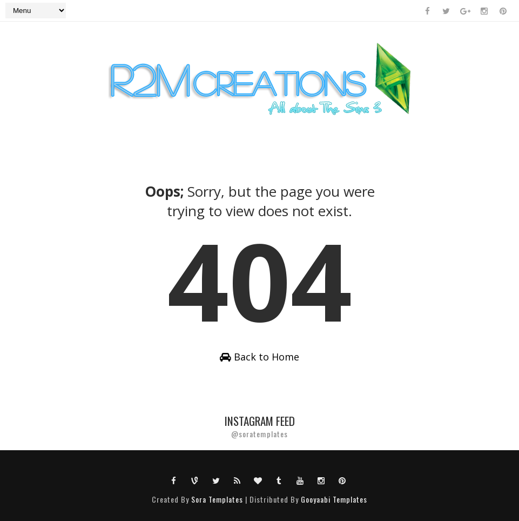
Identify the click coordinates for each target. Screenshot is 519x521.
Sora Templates (217, 499)
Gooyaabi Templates (334, 499)
